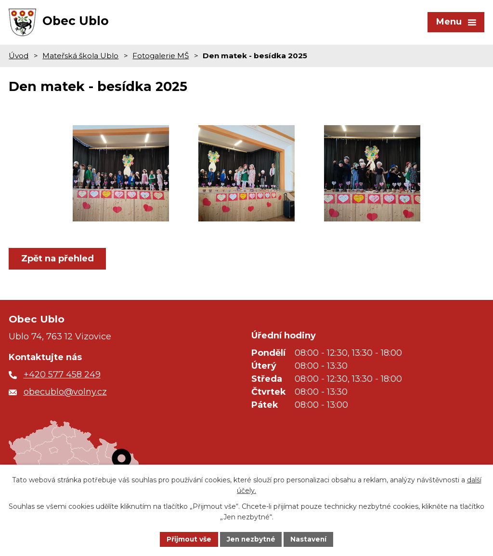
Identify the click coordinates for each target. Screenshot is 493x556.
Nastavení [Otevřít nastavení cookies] (310, 538)
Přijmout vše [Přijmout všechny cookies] (187, 538)
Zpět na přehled (58, 261)
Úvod (18, 58)
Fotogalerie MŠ (160, 58)
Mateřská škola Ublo (80, 58)
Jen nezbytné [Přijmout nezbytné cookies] (251, 538)
